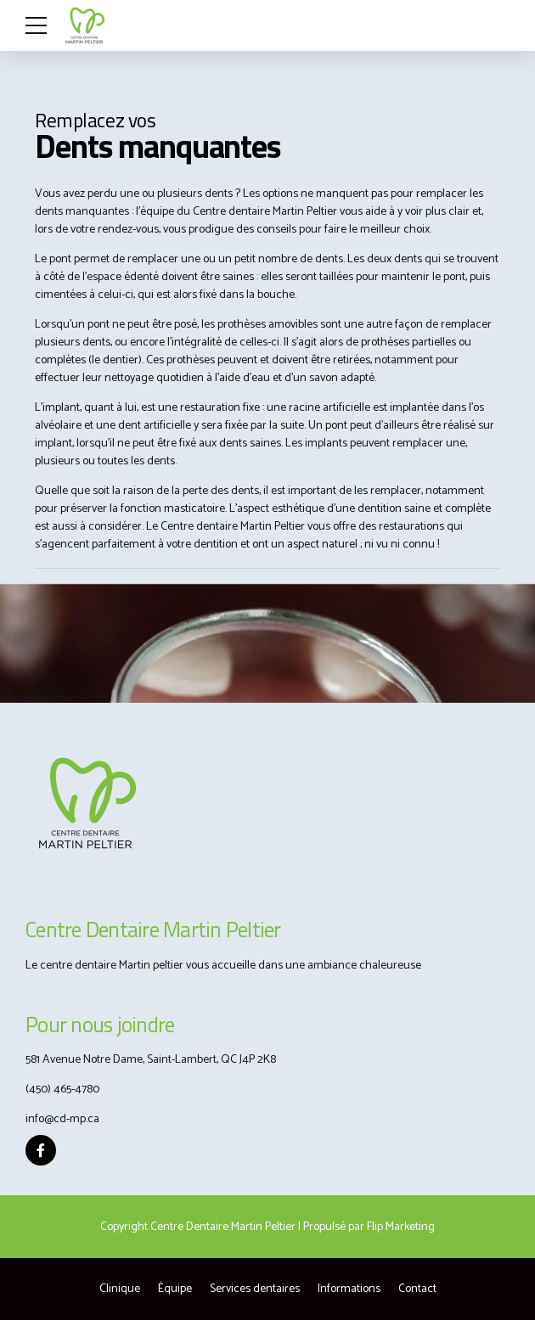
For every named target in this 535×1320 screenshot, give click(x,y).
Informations (349, 1289)
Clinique (119, 1289)
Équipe (175, 1289)
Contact (417, 1289)
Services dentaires (255, 1289)
